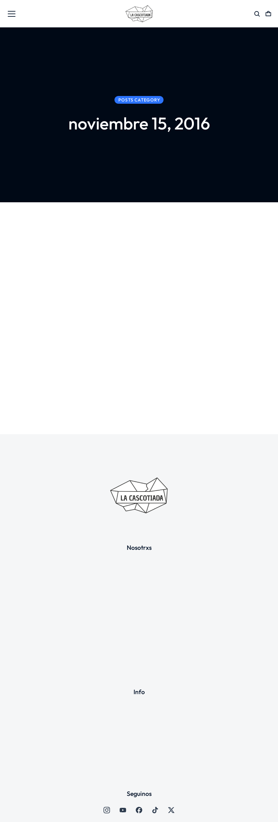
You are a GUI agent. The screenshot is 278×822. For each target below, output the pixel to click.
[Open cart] (268, 14)
